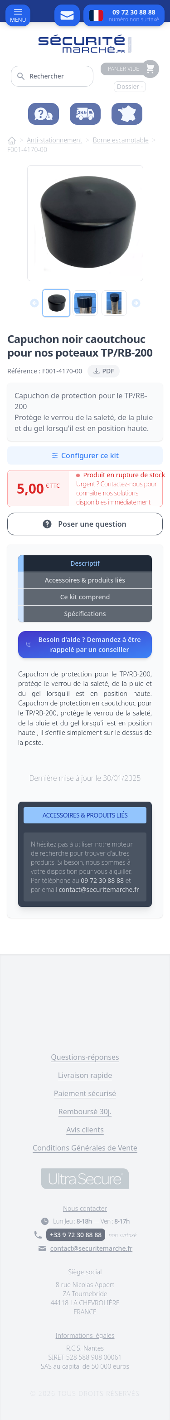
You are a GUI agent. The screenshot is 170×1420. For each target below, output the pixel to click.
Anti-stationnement (54, 140)
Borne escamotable (121, 140)
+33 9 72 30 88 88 (76, 1234)
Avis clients (85, 1130)
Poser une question (84, 524)
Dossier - (130, 86)
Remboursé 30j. (85, 1111)
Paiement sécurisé (85, 1093)
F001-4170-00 (27, 149)
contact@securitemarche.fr (91, 1248)
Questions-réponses (85, 1057)
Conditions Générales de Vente (85, 1148)
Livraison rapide (85, 1075)
